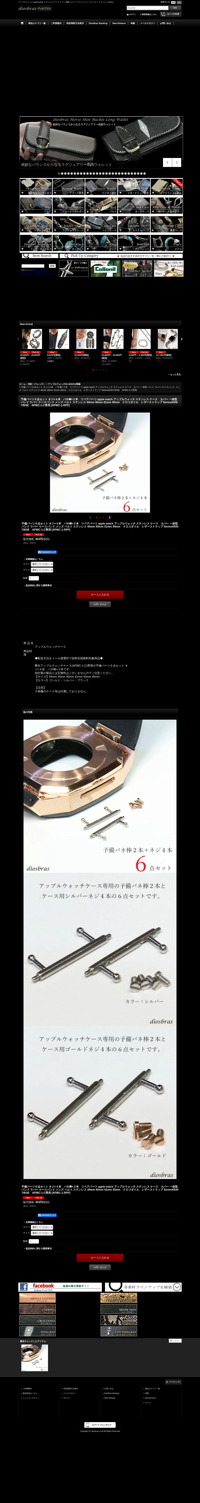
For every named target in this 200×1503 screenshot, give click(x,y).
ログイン (132, 14)
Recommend (150, 1398)
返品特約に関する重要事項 (39, 585)
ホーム (148, 1403)
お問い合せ (109, 1389)
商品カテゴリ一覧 (152, 1389)
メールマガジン (70, 1393)
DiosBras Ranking (111, 1393)
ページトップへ (175, 1382)
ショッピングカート (31, 1398)
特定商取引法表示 (71, 1389)
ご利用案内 (27, 1389)
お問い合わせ (100, 604)
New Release (109, 1398)
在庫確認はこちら (34, 559)
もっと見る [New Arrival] (175, 374)
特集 (147, 1393)
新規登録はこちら (149, 14)
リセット (176, 1341)
